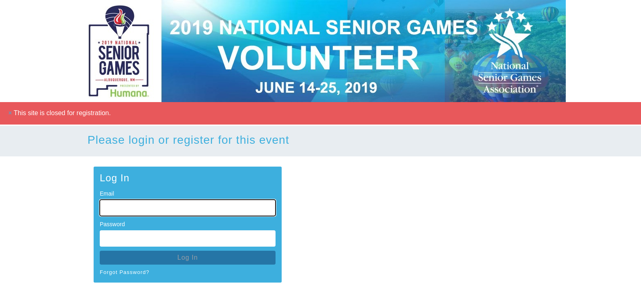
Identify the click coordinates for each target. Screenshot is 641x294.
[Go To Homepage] (320, 51)
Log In (187, 257)
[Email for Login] (188, 208)
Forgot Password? (125, 272)
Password (112, 224)
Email (107, 193)
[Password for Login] (188, 238)
